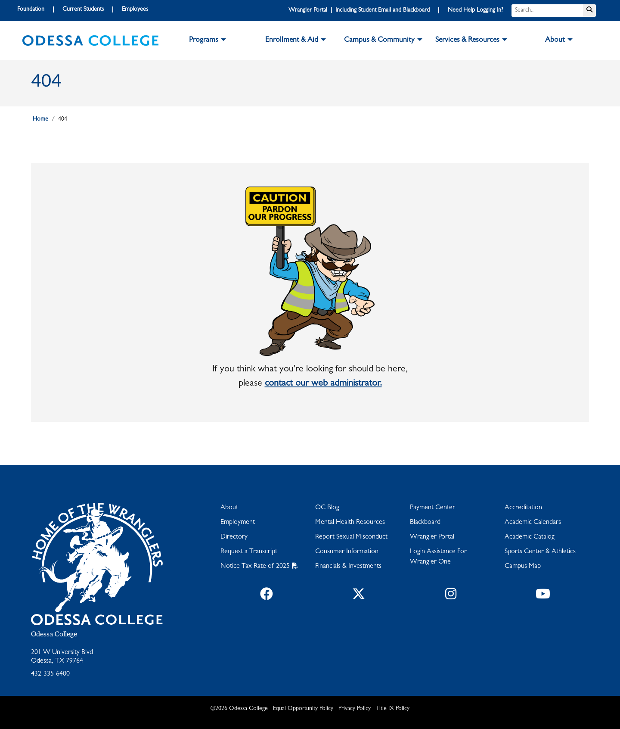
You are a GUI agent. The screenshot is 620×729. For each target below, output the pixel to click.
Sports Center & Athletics (540, 551)
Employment (237, 522)
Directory (234, 537)
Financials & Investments (348, 566)
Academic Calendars (533, 522)
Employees (135, 9)
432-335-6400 (50, 674)
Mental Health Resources (350, 522)
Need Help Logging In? (475, 10)
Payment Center (432, 508)
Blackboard (425, 522)
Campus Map (523, 566)
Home (40, 119)
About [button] (555, 40)
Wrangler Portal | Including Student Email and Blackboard (359, 10)
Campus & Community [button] (379, 40)
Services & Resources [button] (467, 40)
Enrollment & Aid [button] (291, 40)
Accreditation (523, 508)
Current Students (83, 9)
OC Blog (327, 508)
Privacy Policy (354, 709)
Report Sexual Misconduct (351, 537)
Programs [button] (203, 40)
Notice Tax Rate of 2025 (255, 566)
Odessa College (54, 634)
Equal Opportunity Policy (303, 709)
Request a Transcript (248, 551)
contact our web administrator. (323, 384)
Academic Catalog (530, 537)
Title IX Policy (392, 709)
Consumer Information (346, 551)
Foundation (30, 9)
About (229, 508)
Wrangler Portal (432, 537)
